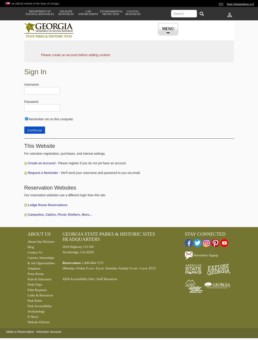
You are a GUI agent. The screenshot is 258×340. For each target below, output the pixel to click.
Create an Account (41, 163)
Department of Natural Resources (40, 12)
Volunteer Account (48, 332)
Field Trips (35, 284)
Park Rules (35, 300)
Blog (31, 247)
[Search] (201, 14)
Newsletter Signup (201, 255)
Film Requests (37, 290)
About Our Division (41, 241)
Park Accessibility (40, 306)
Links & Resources (40, 295)
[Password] (42, 108)
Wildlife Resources (66, 12)
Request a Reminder (43, 173)
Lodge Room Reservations (47, 205)
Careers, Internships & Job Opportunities (41, 260)
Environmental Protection (111, 12)
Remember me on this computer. (51, 119)
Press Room (36, 274)
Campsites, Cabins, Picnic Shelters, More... (60, 214)
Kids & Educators (40, 279)
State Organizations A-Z (240, 4)
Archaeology (36, 311)
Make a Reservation (20, 332)
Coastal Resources (133, 12)
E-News (33, 317)
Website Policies (39, 322)
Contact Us (35, 252)
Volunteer (34, 268)
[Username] (42, 91)
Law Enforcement (88, 12)
